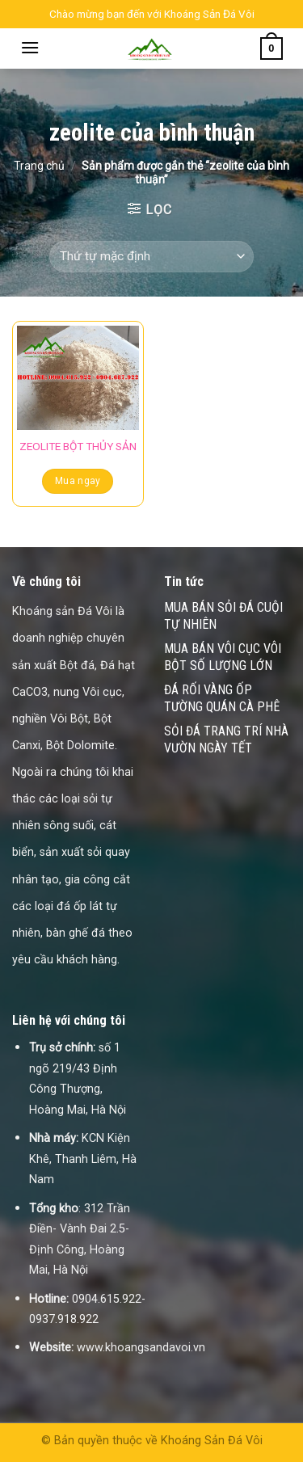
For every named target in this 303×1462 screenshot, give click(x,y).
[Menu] (30, 47)
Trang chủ (39, 165)
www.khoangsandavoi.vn (141, 1348)
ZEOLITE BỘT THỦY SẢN (78, 446)
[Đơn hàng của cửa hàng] (151, 256)
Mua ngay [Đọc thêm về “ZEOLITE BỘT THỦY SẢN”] (78, 481)
